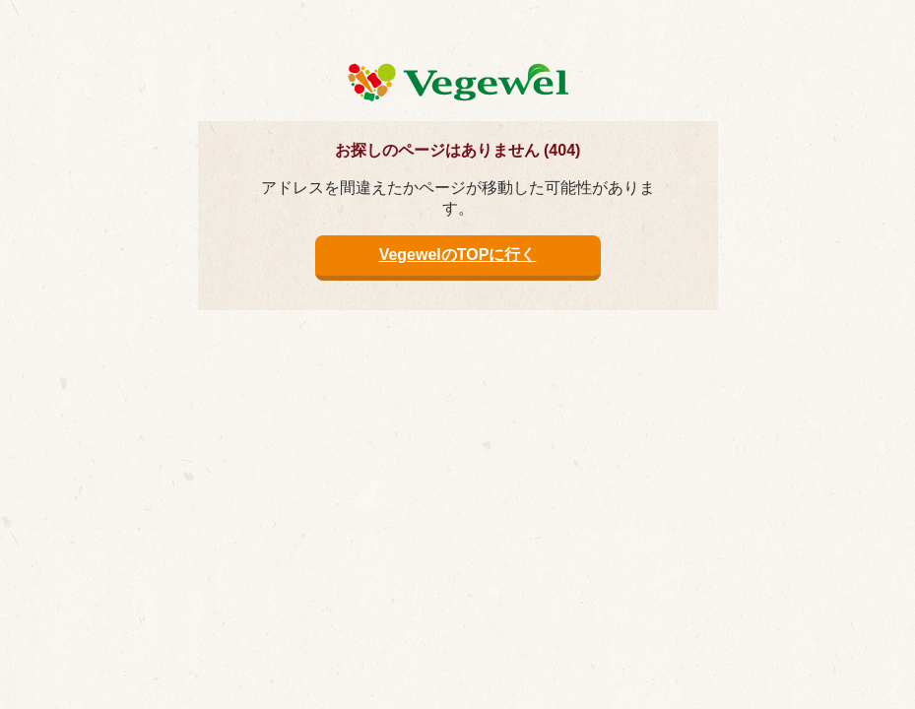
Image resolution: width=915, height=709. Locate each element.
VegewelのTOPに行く (458, 254)
